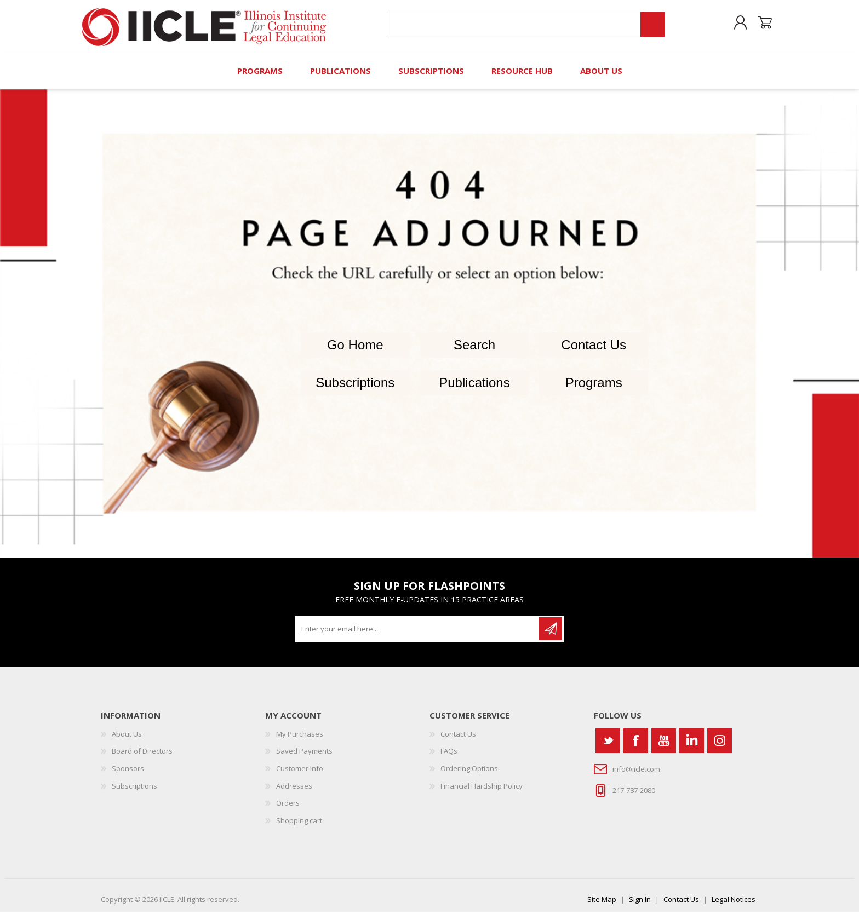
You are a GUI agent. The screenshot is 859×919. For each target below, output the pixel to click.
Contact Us (593, 351)
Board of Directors (142, 758)
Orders (288, 810)
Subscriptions (355, 389)
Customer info (299, 775)
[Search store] (511, 28)
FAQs (448, 758)
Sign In (640, 906)
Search (474, 351)
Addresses (294, 792)
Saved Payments (304, 758)
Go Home (355, 351)
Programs (593, 389)
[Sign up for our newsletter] (418, 635)
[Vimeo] (691, 747)
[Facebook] (635, 747)
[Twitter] (607, 747)
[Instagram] (719, 747)
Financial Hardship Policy (481, 792)
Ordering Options (469, 775)
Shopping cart (759, 27)
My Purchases (299, 740)
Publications (474, 389)
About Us (127, 740)
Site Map (601, 906)
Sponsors (128, 775)
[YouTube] (663, 747)
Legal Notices (733, 906)
